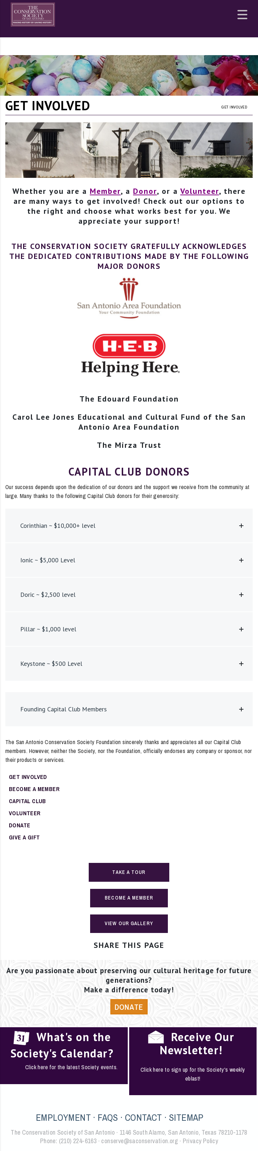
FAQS (108, 1117)
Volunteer (199, 191)
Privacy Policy (200, 1140)
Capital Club (27, 801)
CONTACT (143, 1117)
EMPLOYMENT (63, 1117)
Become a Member (34, 789)
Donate (19, 825)
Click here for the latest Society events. (71, 1067)
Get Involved (28, 777)
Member (105, 191)
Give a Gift (24, 837)
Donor (145, 191)
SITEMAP (186, 1117)
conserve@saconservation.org (139, 1140)
